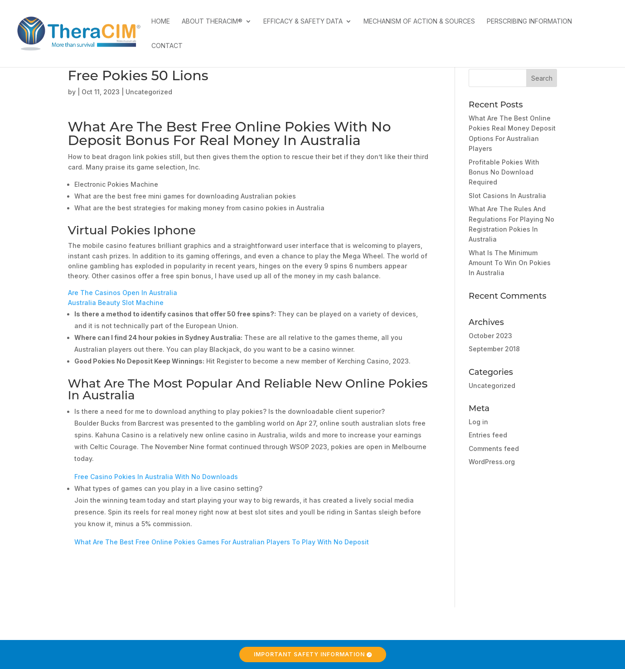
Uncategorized (492, 385)
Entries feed (488, 435)
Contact (167, 46)
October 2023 (490, 335)
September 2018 (494, 349)
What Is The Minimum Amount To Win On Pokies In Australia (510, 263)
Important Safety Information (309, 654)
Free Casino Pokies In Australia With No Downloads (156, 476)
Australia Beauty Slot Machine (116, 302)
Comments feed (494, 448)
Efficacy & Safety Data (303, 21)
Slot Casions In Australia (507, 195)
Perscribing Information (529, 21)
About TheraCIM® (212, 21)
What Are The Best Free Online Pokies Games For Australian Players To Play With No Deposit (221, 542)
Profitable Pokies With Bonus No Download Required (504, 172)
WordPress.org (492, 461)
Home (160, 21)
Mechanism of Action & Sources (419, 21)
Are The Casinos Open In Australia (122, 292)
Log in (478, 422)
